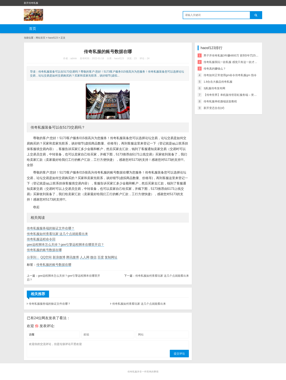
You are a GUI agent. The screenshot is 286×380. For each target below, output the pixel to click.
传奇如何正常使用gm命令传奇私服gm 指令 (230, 75)
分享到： (33, 257)
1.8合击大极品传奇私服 (218, 81)
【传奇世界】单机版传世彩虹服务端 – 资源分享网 (234, 94)
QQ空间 (46, 257)
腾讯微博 (72, 257)
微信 (93, 257)
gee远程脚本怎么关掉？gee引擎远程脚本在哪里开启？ (65, 244)
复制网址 (111, 257)
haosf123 (53, 37)
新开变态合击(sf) (214, 108)
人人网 (84, 257)
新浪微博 (59, 257)
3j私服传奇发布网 (214, 88)
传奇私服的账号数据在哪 (44, 250)
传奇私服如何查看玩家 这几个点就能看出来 (57, 234)
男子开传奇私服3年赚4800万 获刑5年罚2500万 (233, 55)
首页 (32, 29)
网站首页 (40, 37)
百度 (101, 257)
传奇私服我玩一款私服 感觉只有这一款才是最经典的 (236, 62)
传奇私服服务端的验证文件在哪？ (50, 228)
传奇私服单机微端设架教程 (220, 101)
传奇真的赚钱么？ (215, 68)
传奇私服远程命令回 (41, 239)
